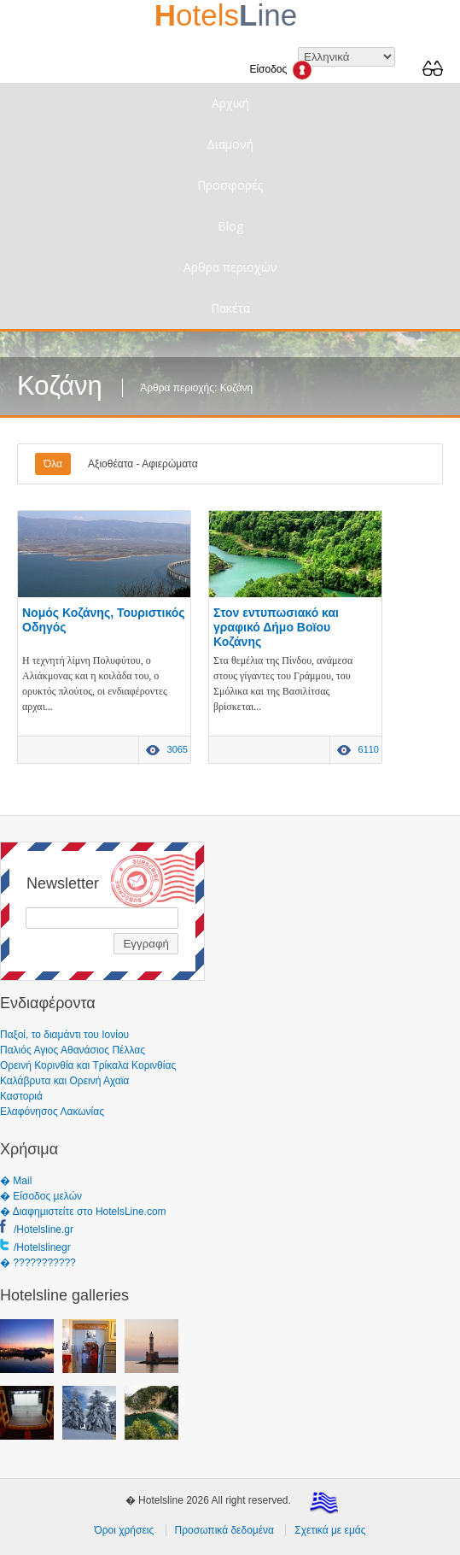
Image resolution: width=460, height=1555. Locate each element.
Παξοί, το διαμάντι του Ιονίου (64, 1035)
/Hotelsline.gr (43, 1229)
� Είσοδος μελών (41, 1196)
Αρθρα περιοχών (230, 267)
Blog (230, 226)
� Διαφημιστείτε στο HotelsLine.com (83, 1212)
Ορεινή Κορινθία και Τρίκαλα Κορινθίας (88, 1065)
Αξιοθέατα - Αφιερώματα (143, 464)
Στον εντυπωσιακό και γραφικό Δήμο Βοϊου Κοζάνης (276, 627)
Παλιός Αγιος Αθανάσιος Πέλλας (72, 1050)
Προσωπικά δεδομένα (224, 1530)
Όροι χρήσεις (124, 1530)
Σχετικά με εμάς (329, 1530)
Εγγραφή (146, 943)
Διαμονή (230, 144)
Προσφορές (230, 185)
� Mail (16, 1181)
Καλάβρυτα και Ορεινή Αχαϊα (64, 1081)
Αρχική (230, 103)
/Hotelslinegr (42, 1247)
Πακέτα (230, 308)
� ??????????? (38, 1263)
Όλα (53, 464)
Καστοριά (21, 1096)
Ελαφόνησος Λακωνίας (52, 1112)
